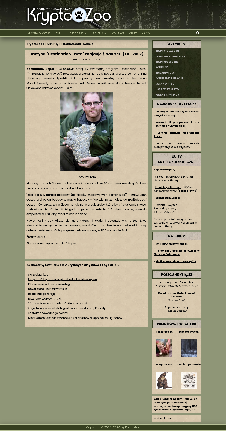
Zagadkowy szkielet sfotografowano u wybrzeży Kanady (66, 308)
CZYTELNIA (77, 33)
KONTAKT (118, 33)
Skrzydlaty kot (38, 275)
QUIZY (133, 33)
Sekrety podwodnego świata (48, 313)
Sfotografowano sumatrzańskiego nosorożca (59, 303)
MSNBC (41, 237)
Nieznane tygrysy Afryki (44, 299)
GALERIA (97, 33)
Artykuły (52, 44)
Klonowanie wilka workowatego (50, 284)
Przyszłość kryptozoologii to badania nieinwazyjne (62, 279)
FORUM (60, 33)
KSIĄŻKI (146, 33)
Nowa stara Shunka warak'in (47, 289)
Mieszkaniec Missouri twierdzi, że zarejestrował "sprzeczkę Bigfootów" (75, 318)
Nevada (160, 208)
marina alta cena (164, 418)
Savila (159, 212)
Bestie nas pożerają (41, 294)
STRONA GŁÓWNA (38, 33)
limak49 (160, 205)
